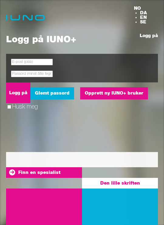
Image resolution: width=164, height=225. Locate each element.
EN (143, 17)
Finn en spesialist (39, 172)
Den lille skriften (120, 183)
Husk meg (22, 107)
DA (143, 13)
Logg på (149, 35)
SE (143, 22)
